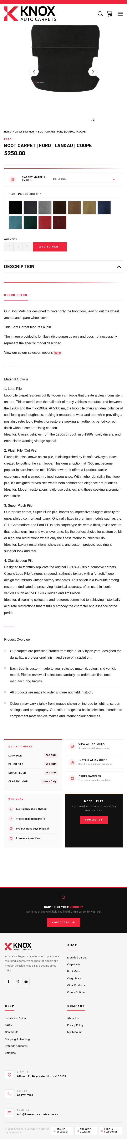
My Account (74, 1032)
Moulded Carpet (77, 957)
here (57, 352)
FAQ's (8, 1025)
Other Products (76, 985)
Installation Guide (15, 1018)
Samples (10, 1052)
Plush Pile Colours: (23, 194)
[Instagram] (17, 981)
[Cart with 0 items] (109, 13)
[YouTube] (26, 981)
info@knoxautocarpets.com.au (37, 1114)
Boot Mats (73, 971)
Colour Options (76, 992)
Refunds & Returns (16, 1046)
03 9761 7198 (25, 1095)
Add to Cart (49, 246)
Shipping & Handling (17, 1039)
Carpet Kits (73, 964)
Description (16, 295)
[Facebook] (8, 981)
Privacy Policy (75, 1025)
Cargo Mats (74, 978)
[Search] (100, 13)
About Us (73, 1018)
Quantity (10, 239)
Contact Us (94, 819)
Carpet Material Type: (34, 179)
